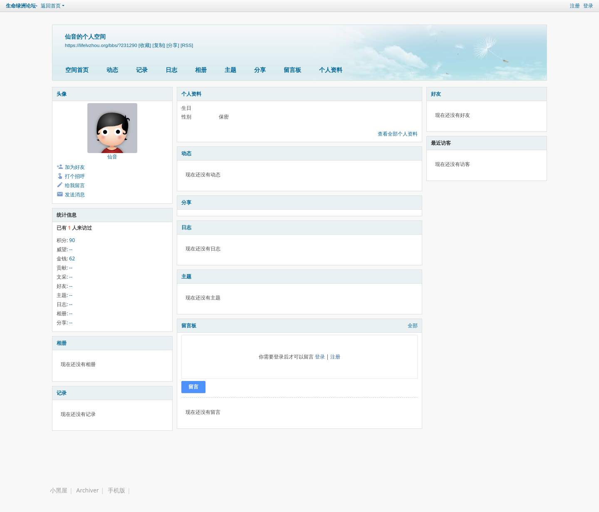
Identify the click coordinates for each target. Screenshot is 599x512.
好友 (436, 93)
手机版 (116, 490)
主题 (230, 70)
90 (72, 240)
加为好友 (75, 167)
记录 (142, 70)
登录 (588, 5)
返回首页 (51, 5)
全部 (413, 325)
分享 (260, 70)
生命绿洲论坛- (21, 5)
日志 (171, 70)
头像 (62, 93)
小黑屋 (58, 490)
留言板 (292, 70)
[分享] (172, 45)
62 (72, 258)
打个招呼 (75, 176)
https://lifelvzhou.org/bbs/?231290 (101, 45)
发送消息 (75, 194)
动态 (112, 70)
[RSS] (187, 45)
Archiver (87, 490)
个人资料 (330, 70)
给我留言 (75, 185)
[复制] (159, 45)
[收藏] (145, 45)
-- (70, 249)
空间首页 (77, 70)
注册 (575, 5)
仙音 (112, 156)
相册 (201, 70)
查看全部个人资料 (398, 133)
